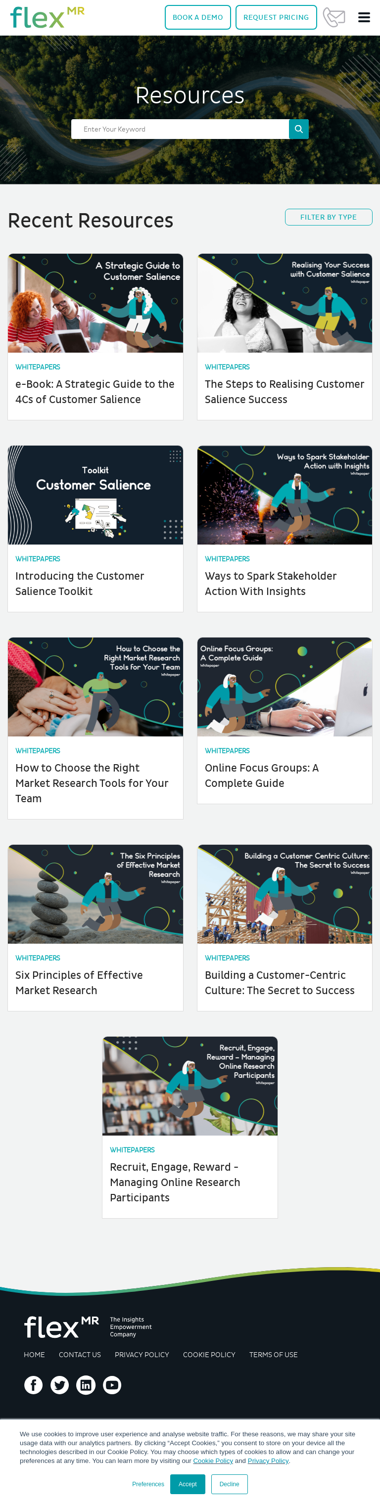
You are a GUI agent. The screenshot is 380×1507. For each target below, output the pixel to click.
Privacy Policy (268, 1460)
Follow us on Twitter (60, 1380)
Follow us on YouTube (112, 1380)
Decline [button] (229, 1484)
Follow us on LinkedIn (86, 1380)
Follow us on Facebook (34, 1380)
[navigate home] (47, 17)
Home (34, 1349)
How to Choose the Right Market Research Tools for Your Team (93, 781)
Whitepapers (38, 367)
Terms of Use (275, 1349)
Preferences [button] (148, 1484)
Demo (198, 17)
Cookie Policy (213, 1460)
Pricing (276, 17)
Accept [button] (188, 1484)
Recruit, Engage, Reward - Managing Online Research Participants (175, 1177)
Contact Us (334, 17)
